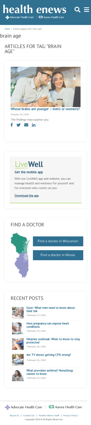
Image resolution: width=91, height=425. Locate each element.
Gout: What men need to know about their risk (50, 309)
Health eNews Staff (49, 415)
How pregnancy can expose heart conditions (47, 325)
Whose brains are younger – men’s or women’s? (45, 109)
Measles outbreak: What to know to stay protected (53, 340)
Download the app (27, 195)
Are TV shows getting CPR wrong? (48, 355)
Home (7, 28)
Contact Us (29, 415)
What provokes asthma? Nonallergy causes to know (49, 372)
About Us (14, 415)
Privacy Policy (70, 415)
